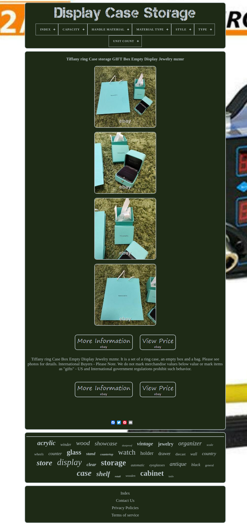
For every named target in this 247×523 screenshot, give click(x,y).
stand (90, 453)
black (195, 464)
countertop (106, 454)
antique (178, 464)
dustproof (127, 445)
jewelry (165, 444)
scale (210, 445)
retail (118, 476)
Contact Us (125, 500)
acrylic (46, 443)
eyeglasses (157, 465)
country (209, 453)
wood (83, 443)
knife (171, 476)
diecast (180, 454)
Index (125, 493)
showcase (106, 443)
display (69, 462)
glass (74, 452)
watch (127, 452)
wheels (39, 454)
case (84, 472)
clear (91, 464)
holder (146, 453)
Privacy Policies (125, 507)
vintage (145, 443)
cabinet (152, 473)
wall (193, 454)
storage (113, 462)
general (209, 465)
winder (65, 444)
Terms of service (125, 515)
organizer (190, 443)
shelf (103, 473)
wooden (130, 475)
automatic (137, 465)
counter (55, 453)
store (44, 462)
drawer (164, 453)
